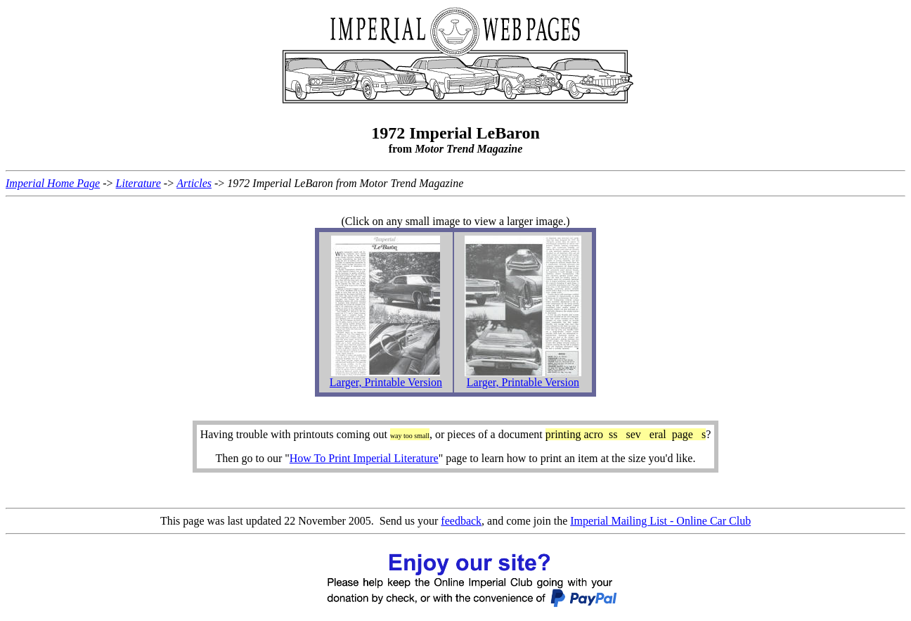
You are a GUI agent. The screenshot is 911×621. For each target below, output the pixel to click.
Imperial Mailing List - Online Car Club (660, 521)
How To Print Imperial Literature (364, 458)
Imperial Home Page (53, 183)
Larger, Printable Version (386, 382)
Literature (138, 183)
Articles (194, 183)
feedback (461, 521)
